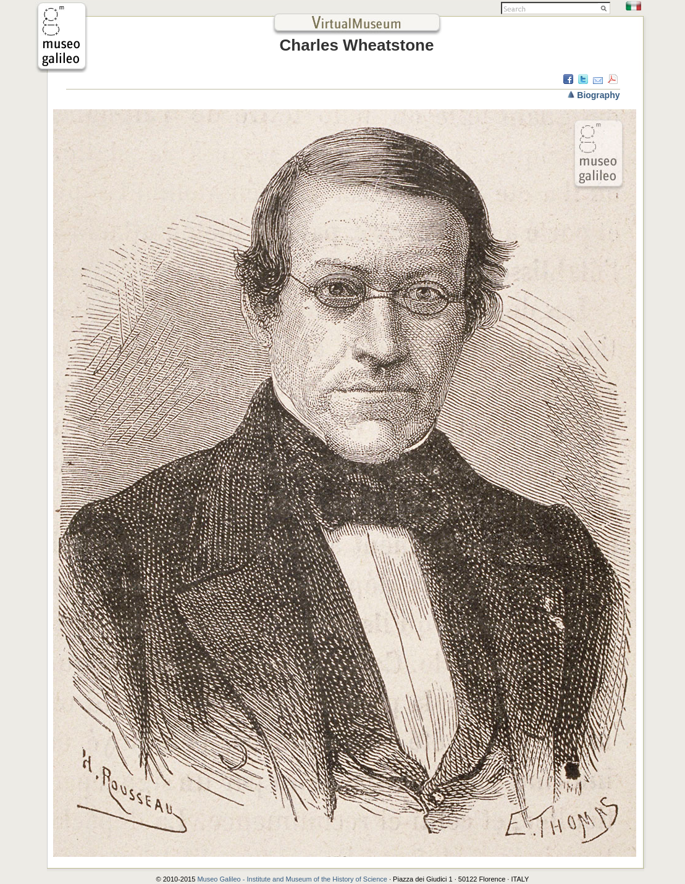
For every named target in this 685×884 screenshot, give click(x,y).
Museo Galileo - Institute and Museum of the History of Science (293, 879)
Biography (598, 95)
